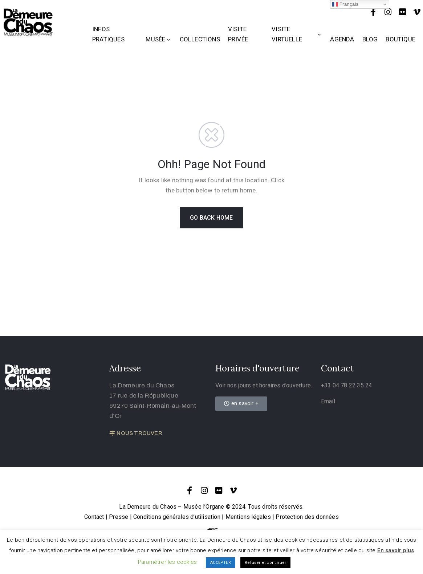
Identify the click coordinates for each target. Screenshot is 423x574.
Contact (94, 516)
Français (345, 4)
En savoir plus (395, 550)
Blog (370, 39)
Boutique (400, 39)
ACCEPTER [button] (220, 562)
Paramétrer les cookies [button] (167, 562)
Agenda (342, 39)
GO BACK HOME (211, 217)
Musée (158, 39)
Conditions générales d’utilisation (176, 516)
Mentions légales (248, 516)
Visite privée (238, 34)
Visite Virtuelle (297, 34)
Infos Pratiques (108, 34)
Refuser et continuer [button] (265, 562)
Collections (200, 39)
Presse (118, 516)
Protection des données (307, 516)
